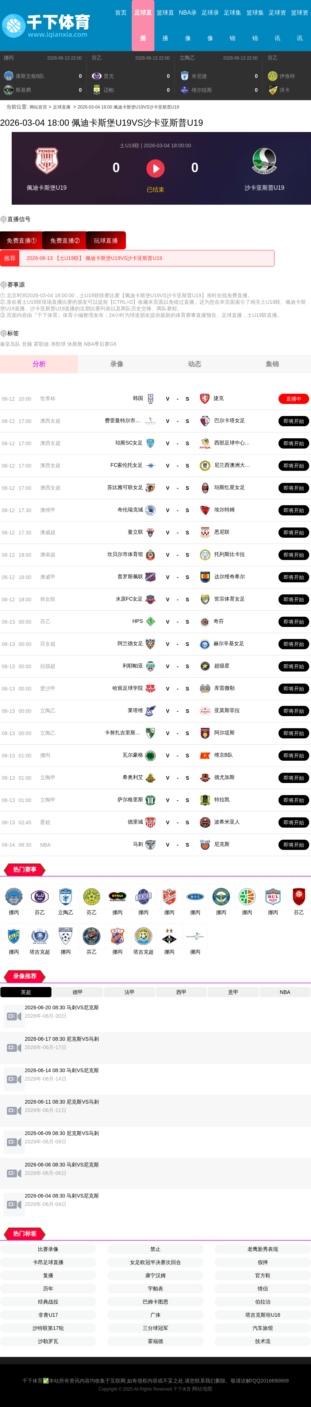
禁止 (155, 1249)
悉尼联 (222, 532)
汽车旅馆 (263, 1328)
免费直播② (65, 240)
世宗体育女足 (229, 599)
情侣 (263, 1288)
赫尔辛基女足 (229, 643)
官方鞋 (262, 1275)
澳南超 (47, 554)
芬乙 (97, 58)
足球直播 (143, 25)
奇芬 (219, 621)
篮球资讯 (299, 25)
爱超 (45, 822)
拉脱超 (47, 666)
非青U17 (48, 1315)
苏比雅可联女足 (125, 487)
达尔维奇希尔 (229, 576)
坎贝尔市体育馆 (125, 554)
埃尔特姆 (224, 510)
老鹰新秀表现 (262, 1249)
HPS (138, 621)
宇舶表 (155, 1288)
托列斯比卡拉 (229, 554)
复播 (48, 1275)
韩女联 (47, 599)
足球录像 (210, 25)
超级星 (222, 666)
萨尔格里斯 (130, 799)
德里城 (135, 822)
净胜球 (58, 344)
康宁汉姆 (155, 1275)
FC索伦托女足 (127, 465)
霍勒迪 (41, 344)
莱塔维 (135, 710)
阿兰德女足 (130, 643)
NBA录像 (188, 25)
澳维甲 (47, 510)
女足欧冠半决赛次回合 (155, 1262)
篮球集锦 (255, 25)
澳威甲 (47, 577)
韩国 (138, 398)
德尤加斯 (224, 777)
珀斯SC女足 (129, 443)
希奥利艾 (133, 777)
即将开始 (294, 421)
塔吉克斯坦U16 (262, 1315)
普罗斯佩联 (130, 576)
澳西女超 (50, 421)
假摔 (263, 1262)
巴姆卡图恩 (155, 1302)
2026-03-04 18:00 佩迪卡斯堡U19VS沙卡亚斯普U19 (128, 107)
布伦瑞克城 (130, 510)
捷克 (219, 398)
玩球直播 (106, 240)
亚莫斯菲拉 (227, 710)
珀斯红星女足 (229, 487)
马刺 (138, 844)
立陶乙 (187, 58)
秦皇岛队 (10, 344)
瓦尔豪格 (133, 755)
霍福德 (155, 1341)
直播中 (294, 399)
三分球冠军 (155, 1328)
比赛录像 (48, 1249)
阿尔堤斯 (224, 732)
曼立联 (135, 532)
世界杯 (47, 398)
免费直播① (21, 240)
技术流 (262, 1341)
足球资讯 (277, 25)
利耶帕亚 (133, 666)
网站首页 (38, 107)
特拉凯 (222, 799)
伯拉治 (262, 1302)
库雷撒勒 (224, 688)
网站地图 (202, 1389)
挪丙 (9, 58)
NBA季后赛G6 (100, 344)
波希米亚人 (227, 822)
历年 (48, 1288)
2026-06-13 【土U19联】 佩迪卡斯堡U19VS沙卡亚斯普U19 (94, 258)
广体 (155, 1315)
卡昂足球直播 (48, 1262)
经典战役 (48, 1302)
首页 (121, 13)
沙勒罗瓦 (48, 1341)
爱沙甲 (47, 688)
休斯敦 (74, 344)
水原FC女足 (129, 599)
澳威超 (47, 532)
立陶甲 (47, 777)
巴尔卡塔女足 (229, 420)
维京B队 (223, 755)
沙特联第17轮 (48, 1328)
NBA (45, 845)
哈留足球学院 (127, 688)
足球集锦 (232, 25)
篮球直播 (165, 25)
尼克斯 (222, 844)
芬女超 (47, 644)
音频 (27, 344)
